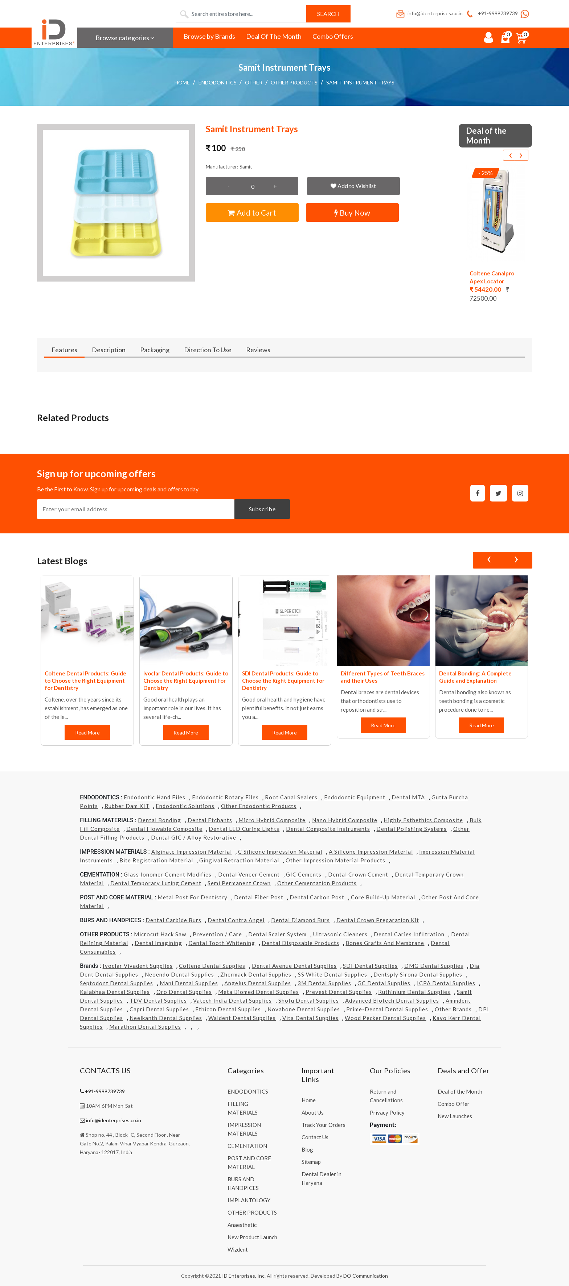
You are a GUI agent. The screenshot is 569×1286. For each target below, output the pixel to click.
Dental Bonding (159, 820)
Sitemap (311, 1161)
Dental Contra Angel (236, 920)
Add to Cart (252, 212)
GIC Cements (304, 874)
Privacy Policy (387, 1112)
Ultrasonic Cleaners (340, 934)
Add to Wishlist (353, 185)
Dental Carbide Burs (173, 920)
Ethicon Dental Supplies (228, 1009)
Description (109, 350)
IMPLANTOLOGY (249, 1200)
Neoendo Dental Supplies (179, 974)
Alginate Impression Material (191, 851)
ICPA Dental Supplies (446, 983)
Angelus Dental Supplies (257, 983)
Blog (307, 1149)
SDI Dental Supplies (370, 965)
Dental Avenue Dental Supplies (294, 965)
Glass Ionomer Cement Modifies (168, 874)
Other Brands (453, 1009)
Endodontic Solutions (185, 806)
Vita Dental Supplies (310, 1018)
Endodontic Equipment (354, 797)
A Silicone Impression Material (371, 851)
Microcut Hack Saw (160, 934)
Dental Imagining (158, 943)
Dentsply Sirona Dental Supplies (417, 974)
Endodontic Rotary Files (225, 797)
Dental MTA (408, 797)
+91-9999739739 (491, 13)
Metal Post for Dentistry (192, 897)
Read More (87, 732)
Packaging (154, 350)
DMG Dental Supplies (433, 965)
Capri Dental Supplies (159, 1009)
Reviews (258, 350)
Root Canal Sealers (291, 797)
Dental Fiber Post (258, 897)
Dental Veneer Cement (249, 874)
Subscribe (262, 508)
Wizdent (238, 1249)
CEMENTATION (247, 1146)
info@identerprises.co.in (429, 13)
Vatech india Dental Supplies (232, 1000)
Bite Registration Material (156, 860)
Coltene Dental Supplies (212, 965)
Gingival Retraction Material (239, 860)
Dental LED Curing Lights (244, 828)
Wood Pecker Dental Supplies (385, 1018)
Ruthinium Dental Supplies (414, 992)
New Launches (455, 1116)
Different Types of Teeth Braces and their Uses (383, 677)
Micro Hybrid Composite (272, 820)
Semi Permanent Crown (239, 883)
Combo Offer (454, 1103)
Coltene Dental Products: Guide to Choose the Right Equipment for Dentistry (85, 680)
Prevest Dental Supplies (339, 992)
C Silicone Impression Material (280, 851)
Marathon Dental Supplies (145, 1026)
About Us (313, 1112)
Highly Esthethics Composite (423, 820)
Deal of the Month (460, 1091)
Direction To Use (208, 350)
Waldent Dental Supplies (242, 1018)
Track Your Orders (323, 1124)
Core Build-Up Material (383, 897)
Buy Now (352, 212)
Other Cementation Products (317, 883)
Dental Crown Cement (358, 874)
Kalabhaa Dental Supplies (115, 992)
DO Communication (365, 1276)
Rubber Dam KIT (127, 806)
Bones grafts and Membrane (384, 943)
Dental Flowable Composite (164, 828)
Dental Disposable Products (300, 943)
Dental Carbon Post (317, 897)
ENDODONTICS (217, 82)
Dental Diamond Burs (300, 920)
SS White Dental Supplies (332, 974)
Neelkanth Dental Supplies (166, 1018)
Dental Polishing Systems (411, 828)
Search (328, 13)
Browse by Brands (209, 36)
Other (253, 82)
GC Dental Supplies (383, 983)
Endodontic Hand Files (154, 797)
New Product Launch (252, 1237)
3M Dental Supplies (324, 983)
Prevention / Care (217, 934)
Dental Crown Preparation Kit (377, 920)
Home (182, 82)
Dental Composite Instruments (328, 828)
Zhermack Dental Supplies (255, 974)
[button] (116, 203)
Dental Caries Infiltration (409, 934)
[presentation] (510, 155)
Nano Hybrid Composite (344, 820)
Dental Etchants (210, 820)
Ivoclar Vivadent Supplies (138, 965)
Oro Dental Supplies (184, 992)
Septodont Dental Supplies (116, 983)
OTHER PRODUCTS (294, 82)
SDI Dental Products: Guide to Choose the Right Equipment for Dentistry (283, 680)
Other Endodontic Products (258, 806)
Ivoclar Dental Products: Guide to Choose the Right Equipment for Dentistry (185, 680)
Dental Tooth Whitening (221, 943)
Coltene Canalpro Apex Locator (492, 277)
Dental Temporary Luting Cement (155, 883)
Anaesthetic (242, 1225)
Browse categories (125, 38)
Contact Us (315, 1137)
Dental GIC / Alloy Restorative (193, 837)
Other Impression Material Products (335, 860)
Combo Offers (332, 36)
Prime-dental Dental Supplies (387, 1009)
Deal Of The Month (274, 36)
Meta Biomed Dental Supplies (258, 992)
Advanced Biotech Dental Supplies (392, 1000)
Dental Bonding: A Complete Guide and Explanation (475, 677)
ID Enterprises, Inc (243, 1276)
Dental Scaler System (277, 934)
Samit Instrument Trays (360, 82)
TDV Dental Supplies (158, 1000)
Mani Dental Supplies (189, 983)
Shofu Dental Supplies (308, 1000)
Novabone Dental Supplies (303, 1009)
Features (64, 350)
